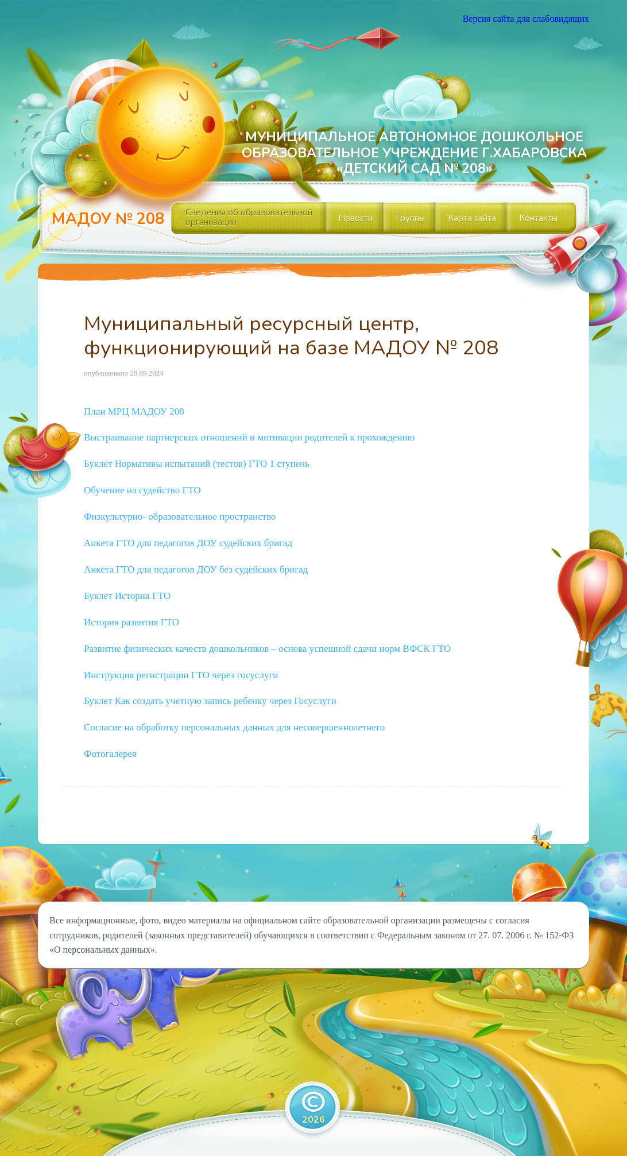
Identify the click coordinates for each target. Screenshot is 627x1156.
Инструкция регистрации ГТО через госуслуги (181, 675)
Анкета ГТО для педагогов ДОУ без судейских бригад (196, 569)
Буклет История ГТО (127, 595)
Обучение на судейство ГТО (142, 490)
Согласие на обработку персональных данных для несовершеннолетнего (234, 727)
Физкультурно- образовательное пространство (180, 516)
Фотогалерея (110, 753)
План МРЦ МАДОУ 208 (134, 411)
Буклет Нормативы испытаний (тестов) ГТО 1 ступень (196, 463)
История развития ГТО (131, 622)
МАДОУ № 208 (108, 219)
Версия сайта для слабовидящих (526, 19)
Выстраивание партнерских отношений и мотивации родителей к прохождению (249, 437)
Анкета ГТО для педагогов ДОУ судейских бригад (188, 543)
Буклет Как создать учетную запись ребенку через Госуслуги (210, 700)
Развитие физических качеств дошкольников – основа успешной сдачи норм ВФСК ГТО (267, 648)
